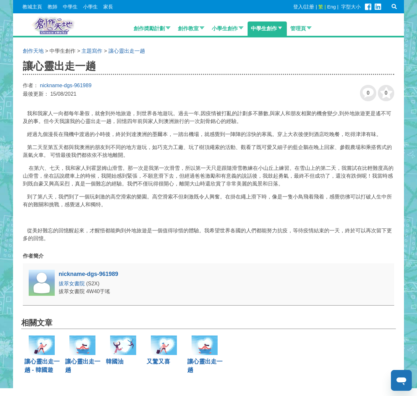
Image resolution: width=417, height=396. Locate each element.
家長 (108, 6)
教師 (52, 6)
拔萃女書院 (72, 283)
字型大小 (351, 6)
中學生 (70, 6)
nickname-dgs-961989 (65, 85)
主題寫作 (91, 51)
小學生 (90, 6)
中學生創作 (264, 28)
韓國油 (114, 361)
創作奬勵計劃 (149, 28)
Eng (331, 6)
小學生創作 (225, 28)
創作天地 (33, 51)
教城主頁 (32, 6)
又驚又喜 (158, 361)
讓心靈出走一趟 (126, 51)
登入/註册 (303, 6)
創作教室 (188, 28)
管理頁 (298, 28)
